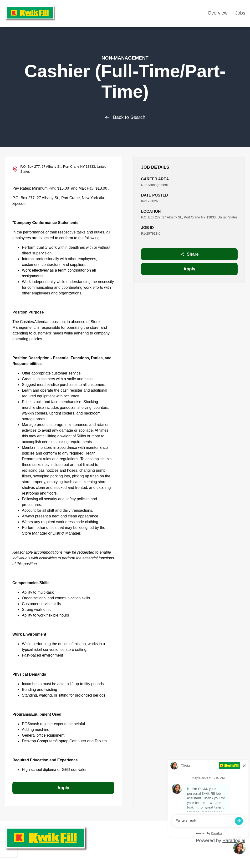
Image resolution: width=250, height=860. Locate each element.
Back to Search (125, 117)
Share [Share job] (189, 254)
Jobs (240, 12)
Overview (217, 12)
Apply (189, 269)
